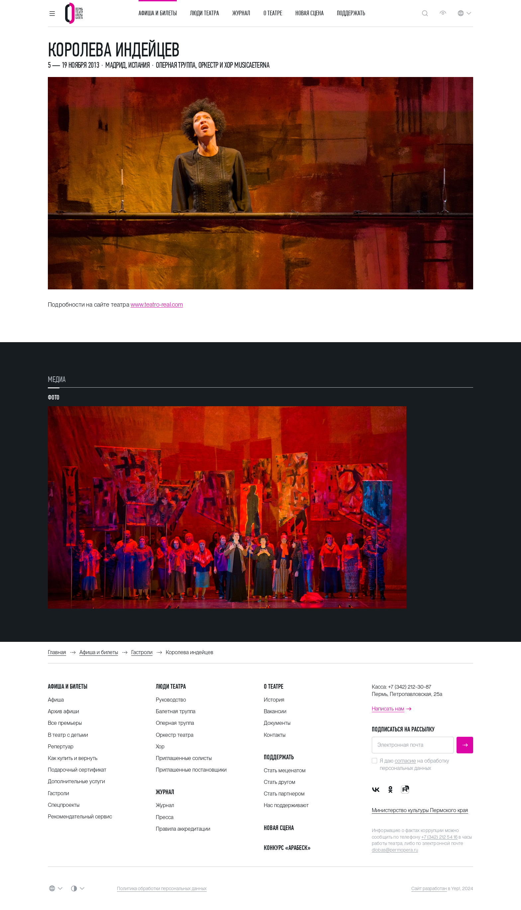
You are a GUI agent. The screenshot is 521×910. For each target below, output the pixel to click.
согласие (405, 761)
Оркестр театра (174, 735)
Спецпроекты (63, 805)
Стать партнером (284, 794)
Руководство (171, 700)
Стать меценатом (285, 770)
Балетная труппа (175, 711)
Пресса (164, 817)
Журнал (241, 13)
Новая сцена (309, 13)
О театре (272, 13)
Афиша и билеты (158, 13)
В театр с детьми (68, 735)
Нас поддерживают (286, 805)
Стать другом (279, 782)
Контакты (274, 735)
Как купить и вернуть (72, 758)
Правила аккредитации (183, 829)
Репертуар (60, 746)
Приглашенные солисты (184, 758)
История (274, 700)
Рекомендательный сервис (80, 816)
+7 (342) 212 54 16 (439, 837)
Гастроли (58, 793)
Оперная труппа (175, 723)
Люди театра (204, 13)
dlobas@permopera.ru (395, 850)
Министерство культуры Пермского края (420, 810)
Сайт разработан (429, 888)
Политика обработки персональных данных (162, 888)
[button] (52, 13)
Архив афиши (63, 711)
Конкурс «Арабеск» (287, 848)
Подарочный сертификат (77, 770)
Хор (160, 746)
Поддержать (351, 13)
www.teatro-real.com (157, 304)
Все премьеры (65, 723)
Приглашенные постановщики (191, 770)
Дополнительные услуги (76, 781)
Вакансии (275, 711)
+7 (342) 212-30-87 (409, 687)
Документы (277, 723)
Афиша (56, 700)
